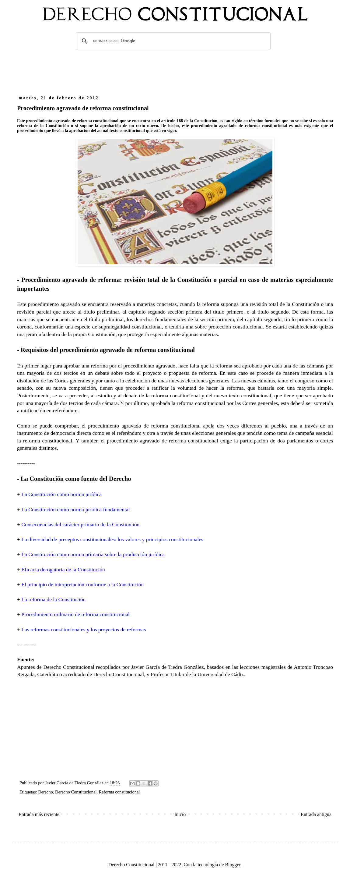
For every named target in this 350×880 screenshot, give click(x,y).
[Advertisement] (175, 71)
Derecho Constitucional (75, 792)
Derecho (45, 792)
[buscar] (172, 41)
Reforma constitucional (119, 792)
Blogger (232, 864)
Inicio (180, 814)
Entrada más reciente (39, 814)
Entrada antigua (316, 814)
